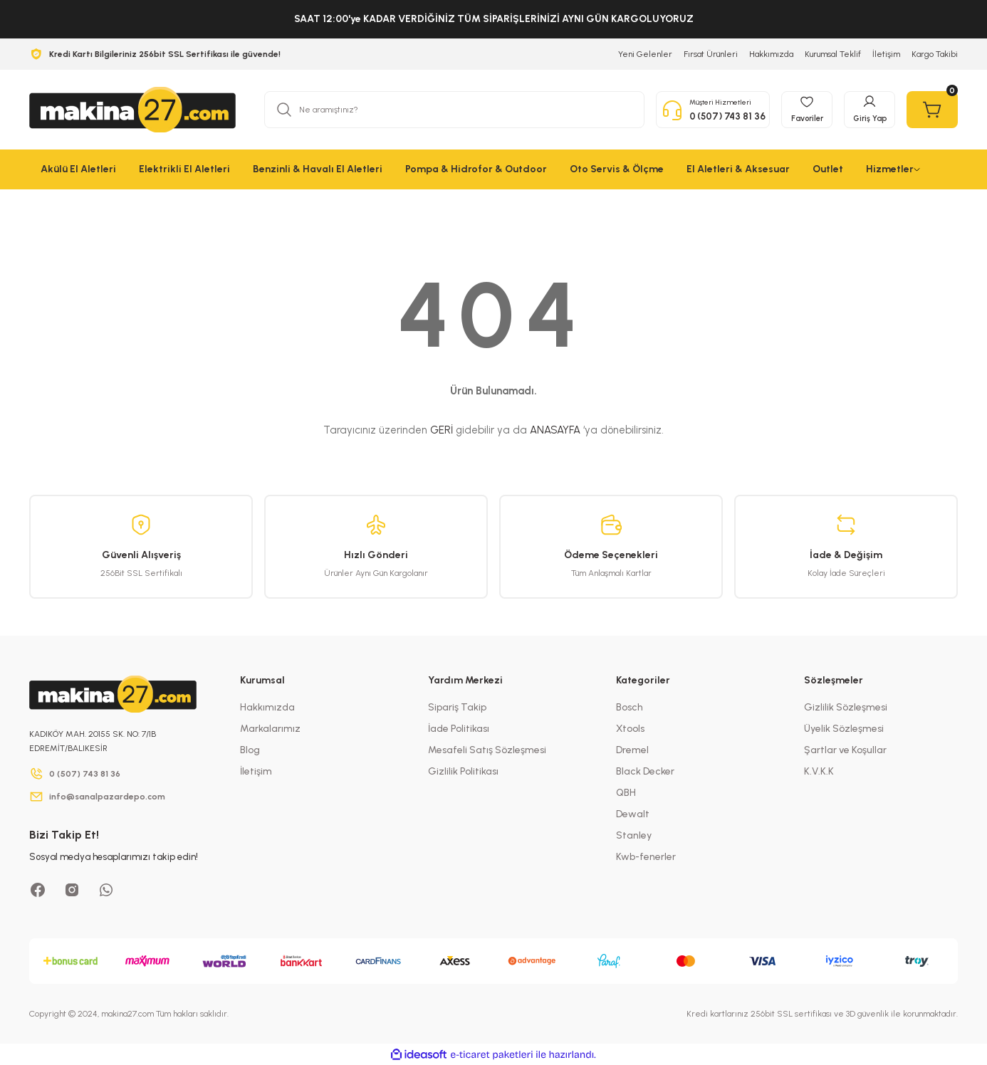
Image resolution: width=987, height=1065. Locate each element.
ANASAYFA (555, 430)
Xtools (630, 729)
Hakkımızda (267, 707)
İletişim (256, 771)
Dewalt (632, 814)
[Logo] (132, 109)
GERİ (441, 430)
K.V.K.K (819, 771)
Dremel (632, 750)
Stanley (634, 835)
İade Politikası (458, 729)
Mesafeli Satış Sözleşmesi (487, 750)
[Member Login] (869, 109)
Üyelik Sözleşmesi (844, 729)
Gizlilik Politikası (463, 771)
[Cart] (932, 109)
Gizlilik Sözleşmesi (845, 707)
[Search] (454, 109)
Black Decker (645, 771)
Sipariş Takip (457, 707)
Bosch (629, 707)
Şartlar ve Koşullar (845, 750)
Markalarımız (270, 729)
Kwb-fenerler (646, 857)
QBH (626, 793)
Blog (250, 750)
